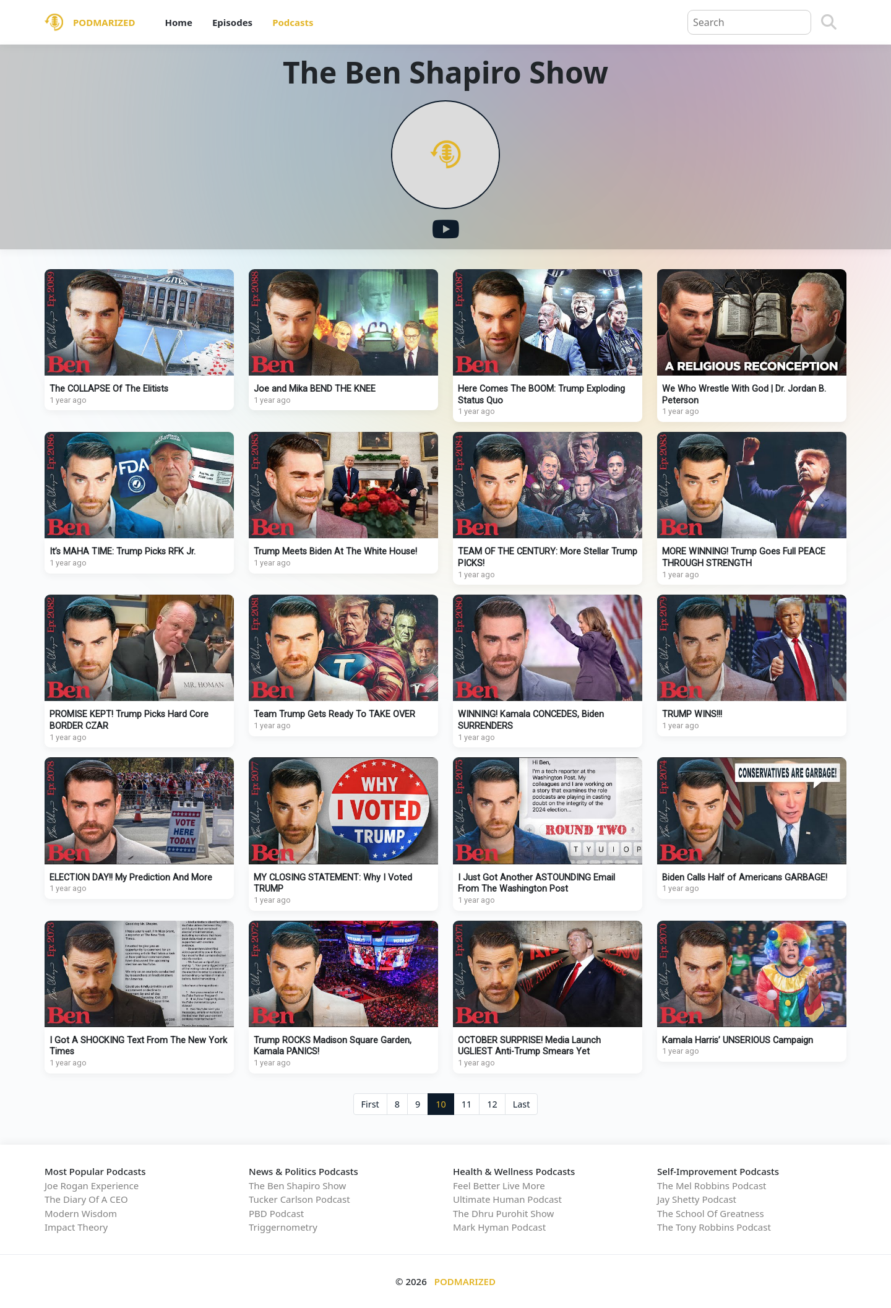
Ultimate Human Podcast (507, 1199)
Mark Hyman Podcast (499, 1227)
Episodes (232, 22)
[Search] (829, 22)
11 (466, 1104)
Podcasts (292, 22)
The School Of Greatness (710, 1213)
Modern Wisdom (81, 1213)
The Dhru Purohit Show (503, 1213)
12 (492, 1104)
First (370, 1104)
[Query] (749, 22)
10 (441, 1104)
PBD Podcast (276, 1213)
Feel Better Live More (499, 1185)
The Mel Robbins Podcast (711, 1185)
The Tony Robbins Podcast (714, 1227)
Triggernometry (283, 1227)
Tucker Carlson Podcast (299, 1199)
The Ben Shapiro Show (297, 1185)
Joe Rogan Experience (92, 1185)
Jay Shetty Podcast (696, 1199)
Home (178, 22)
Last (521, 1104)
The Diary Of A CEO (86, 1199)
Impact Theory (76, 1227)
